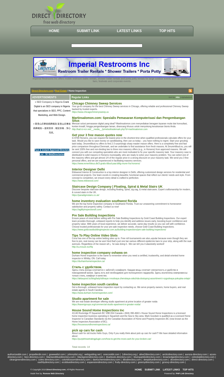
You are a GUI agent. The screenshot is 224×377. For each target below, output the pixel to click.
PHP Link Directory (185, 373)
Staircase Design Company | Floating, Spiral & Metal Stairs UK (117, 186)
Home (54, 31)
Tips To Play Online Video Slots (95, 235)
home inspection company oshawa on (99, 252)
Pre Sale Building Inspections (93, 215)
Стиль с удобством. (87, 267)
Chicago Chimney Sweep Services (97, 103)
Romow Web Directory (53, 373)
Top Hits (167, 31)
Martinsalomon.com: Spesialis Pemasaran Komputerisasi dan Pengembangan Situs (128, 119)
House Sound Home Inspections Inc (98, 310)
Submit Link (88, 31)
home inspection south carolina (95, 284)
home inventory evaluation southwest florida (104, 201)
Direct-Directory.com (42, 91)
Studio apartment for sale (90, 298)
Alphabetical (186, 97)
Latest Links (129, 31)
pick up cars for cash (87, 330)
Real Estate (61, 91)
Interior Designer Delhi (88, 169)
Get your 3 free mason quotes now (97, 135)
